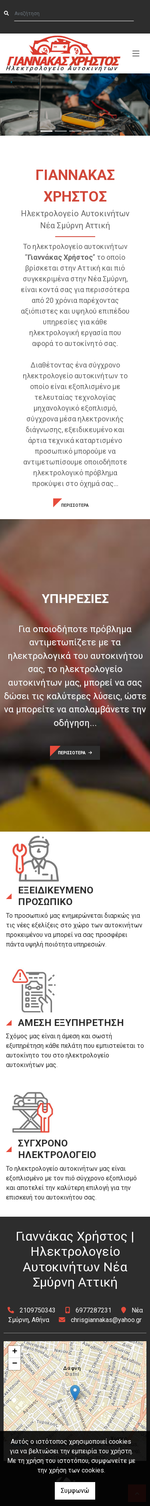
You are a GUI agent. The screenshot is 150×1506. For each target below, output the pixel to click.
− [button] (14, 1364)
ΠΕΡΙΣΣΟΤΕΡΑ (75, 505)
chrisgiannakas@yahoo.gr (106, 1320)
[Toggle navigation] (136, 53)
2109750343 (38, 1310)
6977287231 (94, 1310)
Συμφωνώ (75, 1490)
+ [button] (14, 1352)
